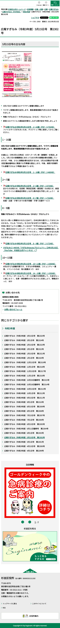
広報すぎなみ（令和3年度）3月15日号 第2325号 (24, 335)
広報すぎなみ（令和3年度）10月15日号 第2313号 (25, 389)
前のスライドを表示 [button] (22, 522)
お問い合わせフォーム (13, 309)
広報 (46, 9)
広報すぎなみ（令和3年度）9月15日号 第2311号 (24, 397)
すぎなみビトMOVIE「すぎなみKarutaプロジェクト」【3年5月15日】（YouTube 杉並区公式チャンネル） (31, 249)
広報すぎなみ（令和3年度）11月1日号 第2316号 (24, 375)
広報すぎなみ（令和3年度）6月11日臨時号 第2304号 (26, 428)
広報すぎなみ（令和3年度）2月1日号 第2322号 (24, 349)
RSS (4, 608)
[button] (39, 4)
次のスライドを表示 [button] (29, 522)
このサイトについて (39, 603)
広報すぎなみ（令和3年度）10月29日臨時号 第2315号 (26, 380)
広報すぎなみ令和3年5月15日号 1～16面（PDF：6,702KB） (30, 127)
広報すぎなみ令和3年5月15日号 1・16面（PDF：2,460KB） (30, 172)
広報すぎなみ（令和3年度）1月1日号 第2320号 (24, 358)
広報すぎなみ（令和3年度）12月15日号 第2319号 (25, 362)
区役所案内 (33, 616)
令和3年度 (26, 12)
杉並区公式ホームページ (17, 9)
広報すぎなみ (54, 9)
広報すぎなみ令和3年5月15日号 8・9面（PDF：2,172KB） (30, 243)
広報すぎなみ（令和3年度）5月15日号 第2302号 (24, 437)
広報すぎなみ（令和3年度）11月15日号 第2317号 (25, 371)
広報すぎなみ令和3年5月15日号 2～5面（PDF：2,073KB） (30, 185)
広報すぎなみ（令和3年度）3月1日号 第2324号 (24, 340)
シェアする (35, 17)
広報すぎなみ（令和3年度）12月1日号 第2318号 (24, 366)
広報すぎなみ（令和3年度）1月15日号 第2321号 (24, 353)
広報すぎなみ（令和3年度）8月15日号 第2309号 (24, 406)
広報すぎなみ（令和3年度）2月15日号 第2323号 (24, 344)
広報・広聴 (39, 9)
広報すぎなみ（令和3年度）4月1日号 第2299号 (24, 450)
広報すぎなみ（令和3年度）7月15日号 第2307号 (24, 415)
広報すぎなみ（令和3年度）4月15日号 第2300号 (24, 446)
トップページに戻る (10, 603)
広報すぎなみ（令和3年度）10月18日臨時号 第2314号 (26, 384)
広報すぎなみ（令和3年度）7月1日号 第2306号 (24, 419)
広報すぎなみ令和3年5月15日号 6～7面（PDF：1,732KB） (30, 198)
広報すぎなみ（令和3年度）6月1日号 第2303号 (24, 433)
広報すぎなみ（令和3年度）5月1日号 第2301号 (24, 442)
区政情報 (30, 9)
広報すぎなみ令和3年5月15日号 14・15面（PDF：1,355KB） (31, 273)
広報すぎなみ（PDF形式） (11, 12)
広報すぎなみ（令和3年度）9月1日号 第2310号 (24, 402)
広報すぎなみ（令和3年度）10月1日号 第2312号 (24, 393)
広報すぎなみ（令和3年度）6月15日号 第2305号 (24, 424)
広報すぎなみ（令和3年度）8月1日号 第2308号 (24, 411)
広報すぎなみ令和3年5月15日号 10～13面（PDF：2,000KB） (31, 263)
